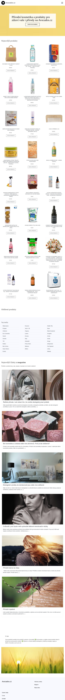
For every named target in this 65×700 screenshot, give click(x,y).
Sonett (4, 333)
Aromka (53, 333)
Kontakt (4, 690)
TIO (36, 335)
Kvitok (20, 335)
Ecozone (21, 325)
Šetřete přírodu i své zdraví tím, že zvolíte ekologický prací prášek (26, 394)
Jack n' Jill (5, 328)
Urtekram (37, 328)
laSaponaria (54, 338)
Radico (20, 338)
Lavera (36, 330)
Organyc (53, 328)
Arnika (36, 333)
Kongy (4, 338)
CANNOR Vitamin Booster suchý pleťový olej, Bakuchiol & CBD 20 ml (54, 226)
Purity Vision (38, 338)
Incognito (53, 330)
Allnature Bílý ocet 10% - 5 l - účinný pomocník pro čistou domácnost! (54, 291)
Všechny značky (38, 673)
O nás (3, 687)
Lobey (20, 343)
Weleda (53, 343)
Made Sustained (7, 330)
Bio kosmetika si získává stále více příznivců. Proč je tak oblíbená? (26, 435)
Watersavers (6, 325)
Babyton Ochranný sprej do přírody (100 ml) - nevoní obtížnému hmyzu (32, 130)
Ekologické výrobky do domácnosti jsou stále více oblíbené (23, 477)
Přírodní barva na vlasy (11, 560)
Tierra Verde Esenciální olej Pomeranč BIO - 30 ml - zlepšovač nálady (32, 291)
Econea (21, 333)
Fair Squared (38, 340)
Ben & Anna (6, 340)
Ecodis (36, 343)
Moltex (4, 343)
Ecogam (53, 325)
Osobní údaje (5, 684)
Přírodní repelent (9, 601)
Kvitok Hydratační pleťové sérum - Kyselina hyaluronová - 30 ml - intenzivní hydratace (54, 194)
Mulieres (21, 340)
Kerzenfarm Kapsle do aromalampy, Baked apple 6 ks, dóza (11, 226)
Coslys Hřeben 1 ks (54, 128)
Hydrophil (53, 335)
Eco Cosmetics (22, 330)
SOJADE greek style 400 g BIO (32, 225)
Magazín (36, 676)
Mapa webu (37, 679)
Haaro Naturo (54, 340)
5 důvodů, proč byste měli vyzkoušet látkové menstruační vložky (25, 518)
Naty (4, 335)
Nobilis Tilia (37, 325)
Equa (20, 328)
